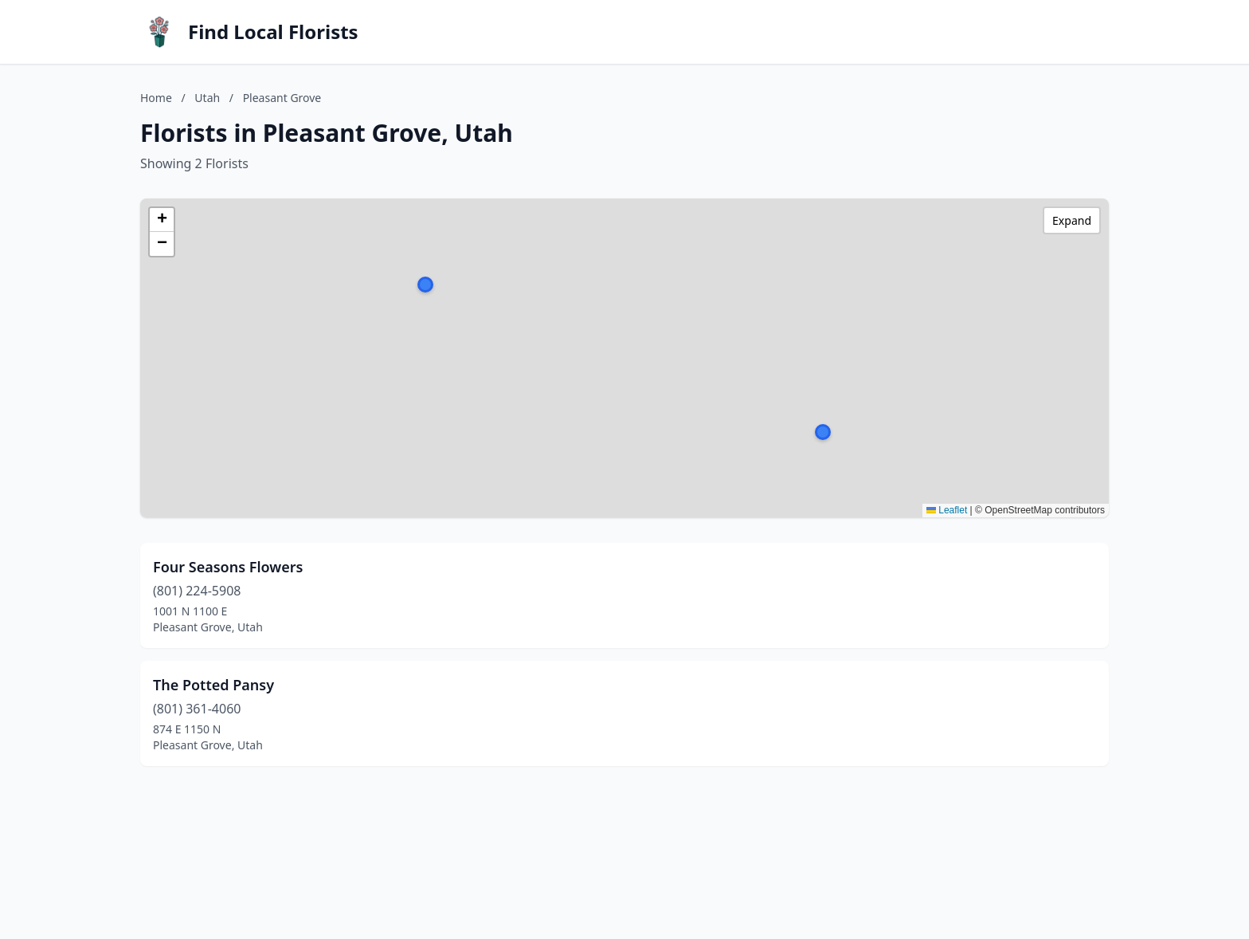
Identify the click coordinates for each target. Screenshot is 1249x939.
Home (156, 97)
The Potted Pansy (213, 684)
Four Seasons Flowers (228, 566)
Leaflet (946, 510)
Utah (207, 97)
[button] (823, 432)
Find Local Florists (273, 32)
